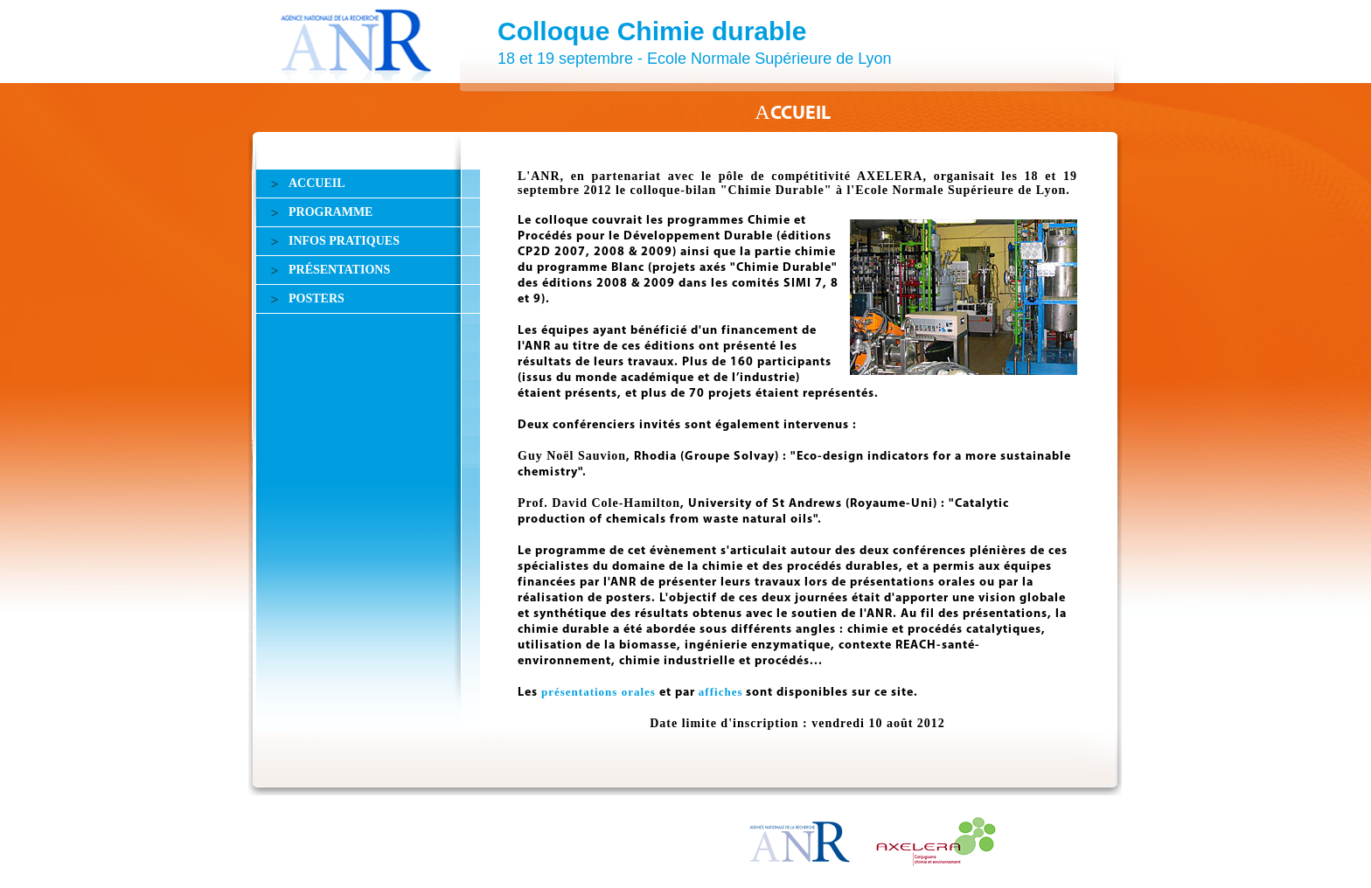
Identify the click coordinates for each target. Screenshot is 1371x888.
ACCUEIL (317, 183)
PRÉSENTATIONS (339, 269)
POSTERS (316, 298)
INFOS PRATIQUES (344, 240)
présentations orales (598, 691)
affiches (721, 691)
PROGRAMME (330, 212)
